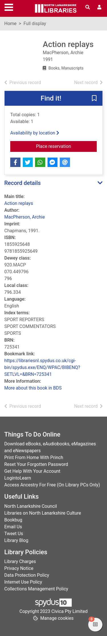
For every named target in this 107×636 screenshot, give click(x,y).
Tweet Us (13, 533)
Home (10, 23)
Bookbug (13, 520)
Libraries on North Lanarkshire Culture (42, 513)
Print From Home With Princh (33, 457)
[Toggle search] (87, 7)
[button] (94, 98)
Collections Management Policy (36, 589)
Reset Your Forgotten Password (36, 464)
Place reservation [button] (66, 146)
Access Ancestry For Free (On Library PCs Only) (52, 485)
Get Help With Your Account (32, 471)
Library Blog (16, 540)
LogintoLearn (17, 478)
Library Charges (20, 561)
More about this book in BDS (33, 388)
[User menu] (99, 7)
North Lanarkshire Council (30, 506)
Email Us (13, 526)
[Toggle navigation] (9, 6)
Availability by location (34, 133)
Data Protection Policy (26, 575)
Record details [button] (22, 183)
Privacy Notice (18, 568)
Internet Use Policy (23, 582)
